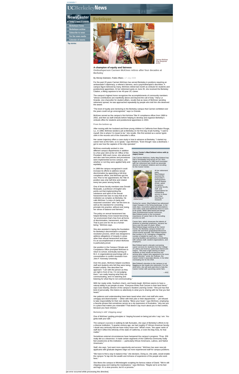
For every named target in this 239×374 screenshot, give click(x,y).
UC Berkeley (71, 2)
